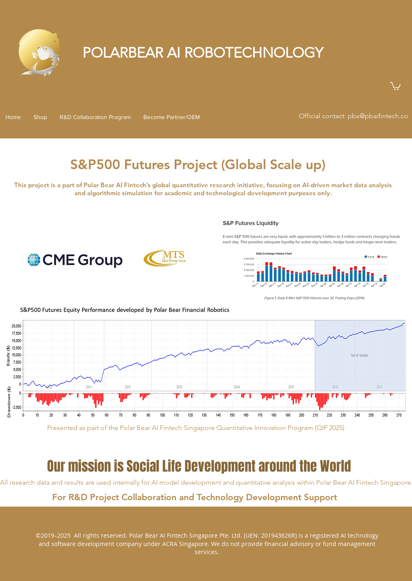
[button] (395, 85)
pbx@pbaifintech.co (378, 116)
